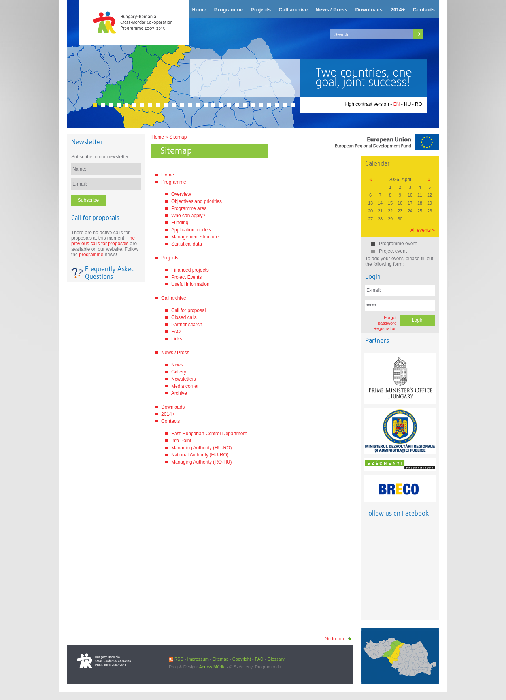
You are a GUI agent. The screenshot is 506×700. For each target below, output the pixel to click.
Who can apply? (188, 215)
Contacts (170, 421)
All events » (422, 230)
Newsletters (183, 379)
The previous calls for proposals (103, 240)
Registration (384, 328)
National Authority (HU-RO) (199, 455)
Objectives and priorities (196, 201)
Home (157, 137)
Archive (179, 393)
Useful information (190, 284)
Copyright (241, 659)
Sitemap (178, 137)
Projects (169, 258)
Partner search (186, 324)
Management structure (195, 237)
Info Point (181, 440)
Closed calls (184, 317)
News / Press (175, 352)
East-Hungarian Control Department (209, 433)
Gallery (178, 372)
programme (91, 254)
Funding (179, 222)
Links (176, 339)
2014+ (168, 414)
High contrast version (366, 104)
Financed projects (190, 270)
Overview (181, 194)
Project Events (186, 277)
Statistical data (186, 244)
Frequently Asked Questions (110, 272)
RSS (176, 659)
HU (407, 104)
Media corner (185, 386)
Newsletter (87, 142)
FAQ (176, 331)
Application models (191, 230)
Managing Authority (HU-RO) (201, 447)
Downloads (173, 407)
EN (396, 104)
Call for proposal (188, 310)
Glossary (275, 659)
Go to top (334, 639)
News (177, 365)
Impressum (197, 659)
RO (418, 104)
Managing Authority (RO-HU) (201, 462)
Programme (173, 182)
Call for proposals (95, 217)
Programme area (189, 208)
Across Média (212, 666)
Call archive (173, 298)
